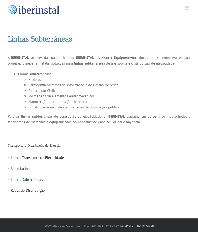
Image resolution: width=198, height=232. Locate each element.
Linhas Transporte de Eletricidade (37, 157)
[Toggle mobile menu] (187, 8)
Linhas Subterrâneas (27, 179)
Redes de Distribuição (28, 190)
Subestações (20, 168)
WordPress (126, 225)
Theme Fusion (144, 225)
